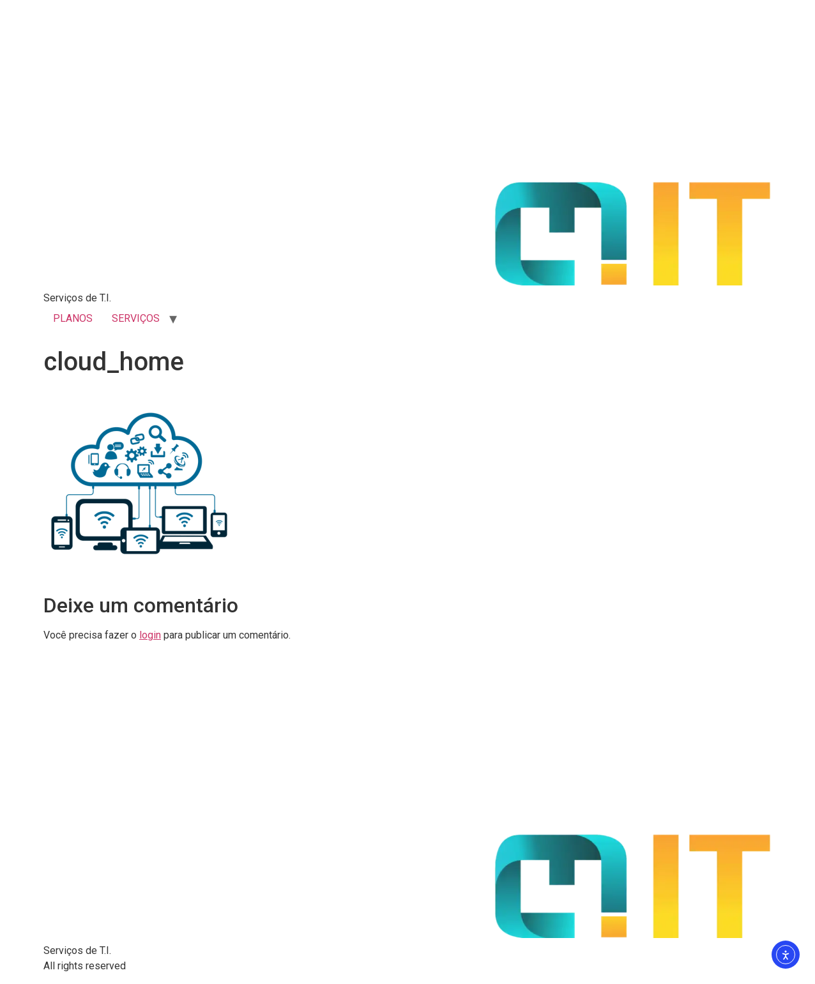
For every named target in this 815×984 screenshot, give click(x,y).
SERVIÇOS (136, 318)
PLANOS (73, 318)
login (150, 635)
